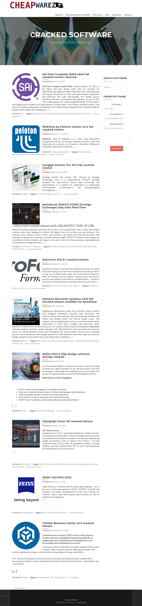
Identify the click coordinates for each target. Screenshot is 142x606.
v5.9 (64, 571)
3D (40, 457)
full (72, 334)
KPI (17, 151)
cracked (58, 334)
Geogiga (24, 188)
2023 (44, 506)
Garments (40, 404)
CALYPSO (51, 506)
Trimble (24, 571)
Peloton (25, 151)
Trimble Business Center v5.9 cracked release (66, 518)
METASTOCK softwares (31, 240)
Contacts (128, 14)
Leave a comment (46, 151)
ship (52, 404)
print (70, 111)
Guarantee (116, 14)
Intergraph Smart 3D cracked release (66, 414)
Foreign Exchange (57, 240)
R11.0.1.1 (80, 279)
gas (13, 151)
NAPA (47, 404)
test (21, 337)
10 (78, 149)
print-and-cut (78, 111)
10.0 (42, 188)
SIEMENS (85, 334)
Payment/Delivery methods (78, 14)
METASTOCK (76, 240)
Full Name (116, 104)
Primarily (94, 457)
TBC (52, 571)
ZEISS (64, 506)
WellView (33, 151)
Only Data (87, 240)
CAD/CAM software (29, 279)
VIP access (97, 14)
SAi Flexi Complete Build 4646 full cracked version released (70, 76)
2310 (44, 334)
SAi (22, 111)
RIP (86, 111)
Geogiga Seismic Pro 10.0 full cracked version (66, 164)
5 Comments (73, 571)
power (86, 457)
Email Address (117, 114)
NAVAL (24, 404)
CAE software (44, 279)
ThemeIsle (81, 596)
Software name (116, 124)
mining (80, 457)
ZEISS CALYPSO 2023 (55, 470)
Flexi (65, 111)
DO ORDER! (116, 149)
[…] (89, 107)
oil (21, 151)
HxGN (67, 457)
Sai (89, 111)
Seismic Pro (57, 188)
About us (59, 14)
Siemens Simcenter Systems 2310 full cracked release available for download (68, 294)
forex (67, 240)
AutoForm (63, 279)
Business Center (42, 571)
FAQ (107, 14)
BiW (70, 279)
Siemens (24, 334)
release (78, 334)
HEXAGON (25, 457)
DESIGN (48, 111)
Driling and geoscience (58, 149)
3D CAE (51, 334)
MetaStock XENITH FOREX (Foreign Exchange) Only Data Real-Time (65, 201)
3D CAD (46, 457)
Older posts (18, 581)
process (15, 460)
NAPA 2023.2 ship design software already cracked (70, 349)
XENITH (21, 242)
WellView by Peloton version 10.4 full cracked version (66, 126)
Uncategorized (27, 506)
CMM (58, 506)
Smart (21, 460)
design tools (57, 111)
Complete (37, 111)
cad (74, 279)
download (66, 334)
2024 (39, 334)
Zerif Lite (60, 596)
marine (74, 457)
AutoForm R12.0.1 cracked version (64, 253)
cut (43, 111)
